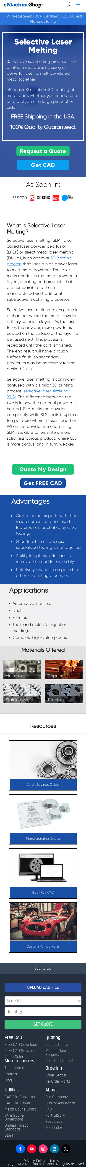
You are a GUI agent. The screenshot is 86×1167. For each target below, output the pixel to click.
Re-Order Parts (57, 1081)
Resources (54, 1122)
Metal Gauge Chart (20, 1109)
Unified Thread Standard (17, 1127)
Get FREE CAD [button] (43, 483)
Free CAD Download (21, 1045)
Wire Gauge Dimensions (14, 1117)
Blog (8, 1080)
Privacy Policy (34, 1161)
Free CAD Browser (20, 1051)
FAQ (48, 1109)
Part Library (55, 1115)
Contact (11, 1074)
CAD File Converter (20, 1097)
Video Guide (14, 1057)
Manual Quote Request (56, 1053)
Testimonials (15, 1068)
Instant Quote (56, 1045)
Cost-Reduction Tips (61, 1061)
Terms (54, 1161)
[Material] (43, 1000)
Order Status (56, 1075)
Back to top (43, 968)
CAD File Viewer (18, 1103)
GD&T (9, 1135)
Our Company (56, 1097)
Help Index (54, 1128)
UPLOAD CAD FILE (43, 987)
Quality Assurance (60, 1103)
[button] (20, 1148)
